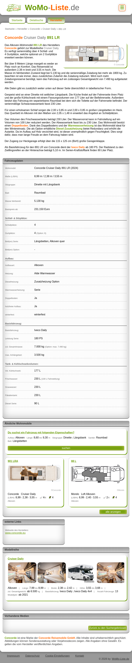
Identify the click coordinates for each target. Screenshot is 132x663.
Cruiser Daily (49, 29)
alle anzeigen (113, 511)
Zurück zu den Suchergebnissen (107, 628)
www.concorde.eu (15, 533)
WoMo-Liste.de (120, 659)
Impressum (13, 655)
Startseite (10, 29)
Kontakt (79, 655)
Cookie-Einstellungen (57, 655)
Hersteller (22, 29)
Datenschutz (32, 655)
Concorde (35, 29)
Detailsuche (36, 20)
